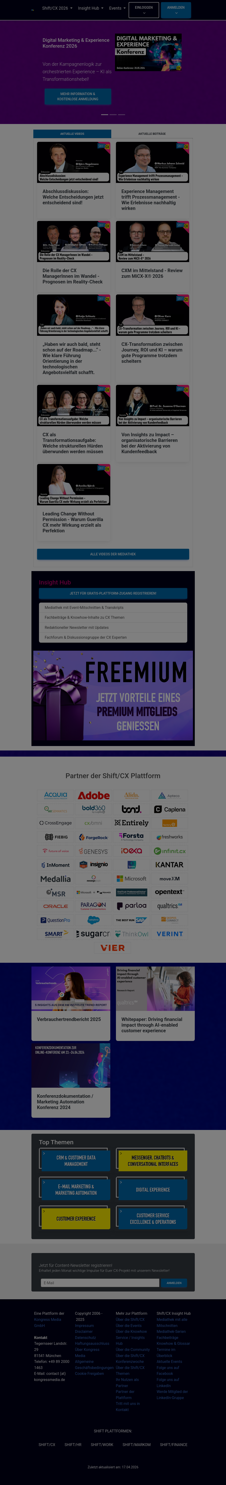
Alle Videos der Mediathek (113, 554)
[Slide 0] (104, 114)
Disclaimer (84, 1331)
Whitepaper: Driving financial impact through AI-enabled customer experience (152, 1025)
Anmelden (176, 10)
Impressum (84, 1325)
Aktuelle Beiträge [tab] (152, 133)
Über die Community (133, 1349)
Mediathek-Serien (171, 1331)
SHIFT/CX (46, 1444)
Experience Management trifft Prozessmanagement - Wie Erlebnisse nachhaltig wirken (151, 200)
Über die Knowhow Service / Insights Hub (131, 1337)
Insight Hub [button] (89, 8)
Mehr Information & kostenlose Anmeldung (77, 96)
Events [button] (115, 8)
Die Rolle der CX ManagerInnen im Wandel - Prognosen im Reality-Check (73, 276)
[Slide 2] (121, 114)
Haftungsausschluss (92, 1343)
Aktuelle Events (169, 1361)
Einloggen (144, 10)
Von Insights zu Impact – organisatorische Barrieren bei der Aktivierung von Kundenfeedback (150, 443)
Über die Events (129, 1325)
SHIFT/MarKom (137, 1444)
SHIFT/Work (102, 1444)
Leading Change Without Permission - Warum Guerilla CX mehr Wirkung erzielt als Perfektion (73, 522)
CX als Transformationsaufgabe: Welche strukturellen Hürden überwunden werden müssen (73, 443)
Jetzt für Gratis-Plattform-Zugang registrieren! (113, 593)
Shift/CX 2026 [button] (55, 8)
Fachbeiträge (167, 1337)
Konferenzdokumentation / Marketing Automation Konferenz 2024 (65, 1101)
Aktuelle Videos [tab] (72, 133)
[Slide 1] (113, 114)
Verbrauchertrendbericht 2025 (69, 1019)
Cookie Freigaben (89, 1373)
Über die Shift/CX (130, 1319)
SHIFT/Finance (174, 1444)
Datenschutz (85, 1337)
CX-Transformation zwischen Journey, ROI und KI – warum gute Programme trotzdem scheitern (152, 352)
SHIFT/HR (73, 1444)
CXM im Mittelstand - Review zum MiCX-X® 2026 (152, 273)
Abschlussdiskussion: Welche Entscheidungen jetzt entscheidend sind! (73, 197)
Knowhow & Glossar (173, 1343)
